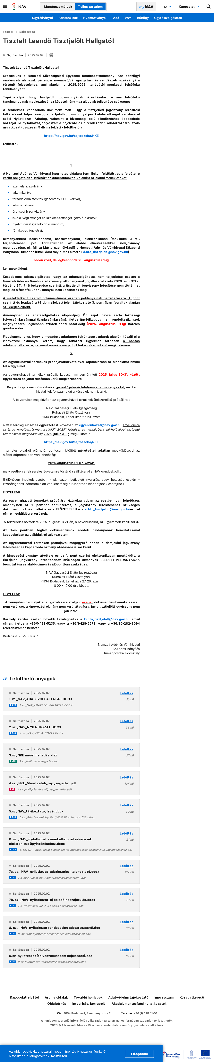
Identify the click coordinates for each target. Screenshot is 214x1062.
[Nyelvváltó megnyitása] (167, 7)
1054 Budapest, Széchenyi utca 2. (87, 1013)
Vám (128, 18)
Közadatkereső (192, 997)
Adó (116, 18)
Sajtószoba (27, 31)
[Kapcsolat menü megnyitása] (189, 7)
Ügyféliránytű (42, 18)
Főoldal (8, 31)
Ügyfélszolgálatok (168, 18)
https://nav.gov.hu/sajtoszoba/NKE (71, 136)
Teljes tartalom (90, 7)
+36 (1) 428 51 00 (145, 1013)
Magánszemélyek (58, 7)
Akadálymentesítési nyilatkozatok (139, 1004)
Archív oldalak (56, 997)
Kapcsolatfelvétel (24, 997)
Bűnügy (143, 18)
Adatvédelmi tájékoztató (128, 997)
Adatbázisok (68, 18)
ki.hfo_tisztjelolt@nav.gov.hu (107, 509)
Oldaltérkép (56, 1004)
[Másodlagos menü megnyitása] (5, 6)
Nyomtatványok (95, 18)
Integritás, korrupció (89, 1004)
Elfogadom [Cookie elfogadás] (139, 1054)
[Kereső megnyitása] (208, 6)
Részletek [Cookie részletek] (59, 1056)
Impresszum (164, 997)
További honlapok (88, 997)
